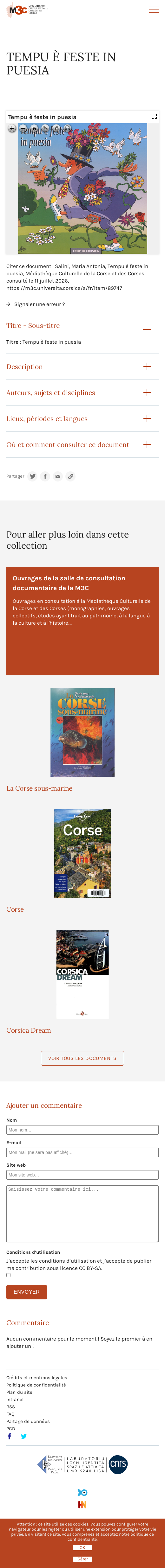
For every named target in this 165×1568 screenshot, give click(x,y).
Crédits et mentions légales (36, 1377)
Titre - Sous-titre (33, 325)
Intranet (15, 1399)
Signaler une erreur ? (39, 304)
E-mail (14, 1142)
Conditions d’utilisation (33, 1252)
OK (82, 1547)
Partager (15, 476)
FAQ (10, 1414)
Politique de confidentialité (36, 1385)
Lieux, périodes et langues (47, 418)
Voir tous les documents (82, 1058)
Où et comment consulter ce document (67, 444)
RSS (10, 1407)
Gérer (82, 1559)
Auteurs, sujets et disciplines (50, 392)
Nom (11, 1120)
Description (24, 366)
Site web (16, 1165)
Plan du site (19, 1392)
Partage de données (28, 1421)
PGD (10, 1428)
